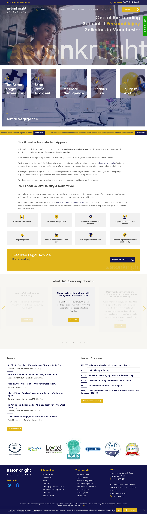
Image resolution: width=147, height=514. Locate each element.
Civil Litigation (82, 493)
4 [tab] (70, 343)
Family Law (81, 496)
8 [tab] (85, 343)
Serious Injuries (83, 490)
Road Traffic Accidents (86, 487)
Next (143, 315)
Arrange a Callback (123, 260)
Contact (131, 9)
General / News (14, 369)
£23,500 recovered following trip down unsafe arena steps (107, 375)
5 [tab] (74, 343)
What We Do (61, 10)
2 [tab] (63, 343)
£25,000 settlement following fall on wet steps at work (105, 365)
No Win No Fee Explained (53, 490)
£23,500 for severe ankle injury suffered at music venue (106, 380)
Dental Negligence (15, 420)
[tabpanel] (73, 306)
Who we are (48, 474)
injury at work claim (107, 163)
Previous (3, 315)
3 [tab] (67, 343)
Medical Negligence (85, 481)
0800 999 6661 (130, 2)
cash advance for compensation (70, 203)
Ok (119, 510)
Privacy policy (130, 510)
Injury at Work (82, 478)
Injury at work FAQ (28, 399)
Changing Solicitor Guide (53, 487)
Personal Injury (83, 474)
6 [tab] (77, 343)
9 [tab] (88, 343)
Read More (42, 133)
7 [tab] (81, 343)
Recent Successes (79, 10)
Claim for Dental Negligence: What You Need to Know (32, 416)
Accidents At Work (15, 378)
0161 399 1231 (119, 479)
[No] (144, 510)
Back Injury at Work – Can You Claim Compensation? (32, 384)
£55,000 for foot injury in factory (95, 370)
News (104, 10)
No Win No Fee (27, 369)
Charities (46, 493)
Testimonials (94, 10)
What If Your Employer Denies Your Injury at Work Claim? (33, 374)
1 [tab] (59, 343)
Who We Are (46, 10)
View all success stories (92, 401)
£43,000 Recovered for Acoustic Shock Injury (101, 385)
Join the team (48, 496)
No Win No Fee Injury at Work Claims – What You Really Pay (34, 365)
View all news (15, 429)
